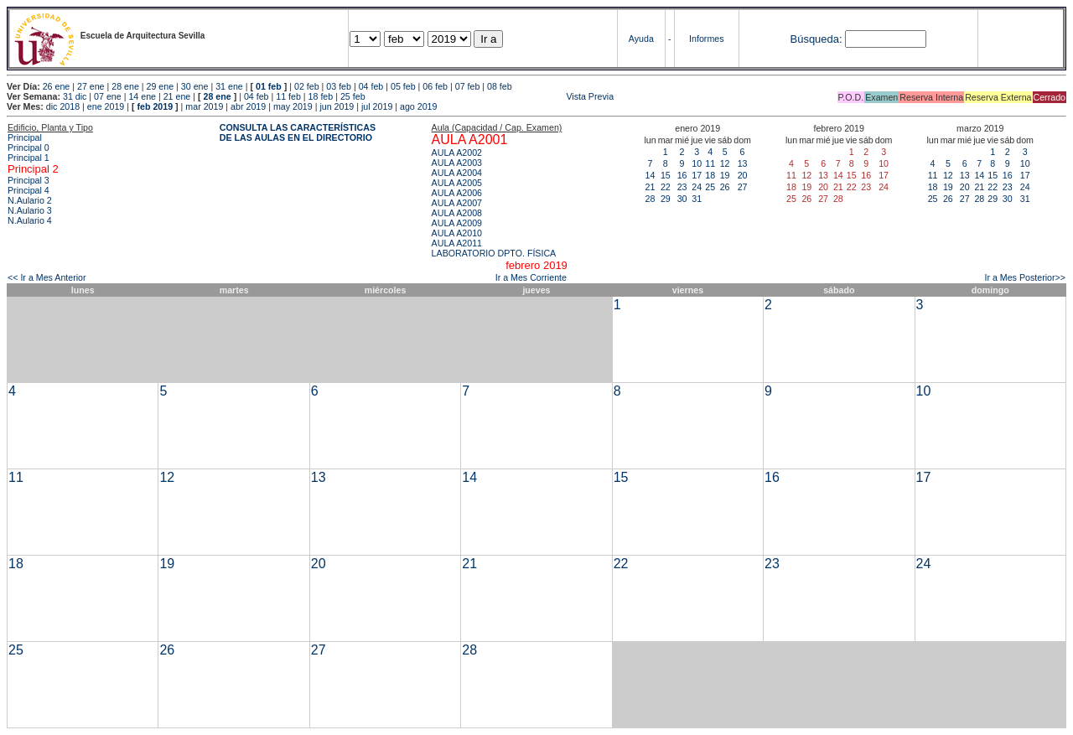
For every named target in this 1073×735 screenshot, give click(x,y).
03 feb (338, 86)
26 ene (56, 86)
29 (666, 199)
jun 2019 (336, 106)
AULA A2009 (457, 223)
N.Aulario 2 (30, 200)
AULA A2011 (457, 243)
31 (697, 199)
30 (682, 199)
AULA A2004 (457, 173)
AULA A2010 (457, 233)
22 (666, 187)
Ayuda (641, 39)
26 (725, 187)
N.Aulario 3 (30, 210)
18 (710, 175)
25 (710, 187)
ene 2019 (105, 106)
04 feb (371, 86)
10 (697, 163)
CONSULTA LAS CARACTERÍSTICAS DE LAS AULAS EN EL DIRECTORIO (298, 132)
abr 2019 (248, 106)
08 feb (499, 86)
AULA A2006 (457, 193)
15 (666, 175)
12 (725, 163)
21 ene (177, 96)
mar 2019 (204, 106)
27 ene (91, 86)
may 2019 (293, 106)
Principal (25, 137)
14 (650, 175)
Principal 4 (28, 190)
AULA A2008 (457, 213)
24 (697, 187)
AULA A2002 (457, 153)
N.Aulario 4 (30, 220)
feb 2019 (155, 106)
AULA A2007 (457, 203)
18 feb (321, 96)
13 (743, 163)
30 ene (195, 86)
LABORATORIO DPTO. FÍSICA (494, 253)
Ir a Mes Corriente (531, 277)
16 (682, 175)
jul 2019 (376, 106)
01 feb (269, 86)
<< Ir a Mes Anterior (47, 277)
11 (710, 163)
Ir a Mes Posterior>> (1024, 277)
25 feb (352, 96)
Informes (706, 39)
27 (743, 187)
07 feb (467, 86)
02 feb (306, 86)
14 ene (142, 96)
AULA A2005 (457, 183)
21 (650, 187)
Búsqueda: (816, 39)
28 (650, 199)
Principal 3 (28, 180)
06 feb (435, 86)
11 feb (288, 96)
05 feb (403, 86)
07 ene (108, 96)
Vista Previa (491, 96)
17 (697, 175)
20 (743, 175)
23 (682, 187)
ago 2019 (418, 106)
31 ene (229, 86)
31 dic (74, 96)
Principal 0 (28, 147)
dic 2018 (63, 106)
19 (725, 175)
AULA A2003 (457, 163)
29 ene (160, 86)
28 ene (125, 86)
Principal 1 (28, 158)
